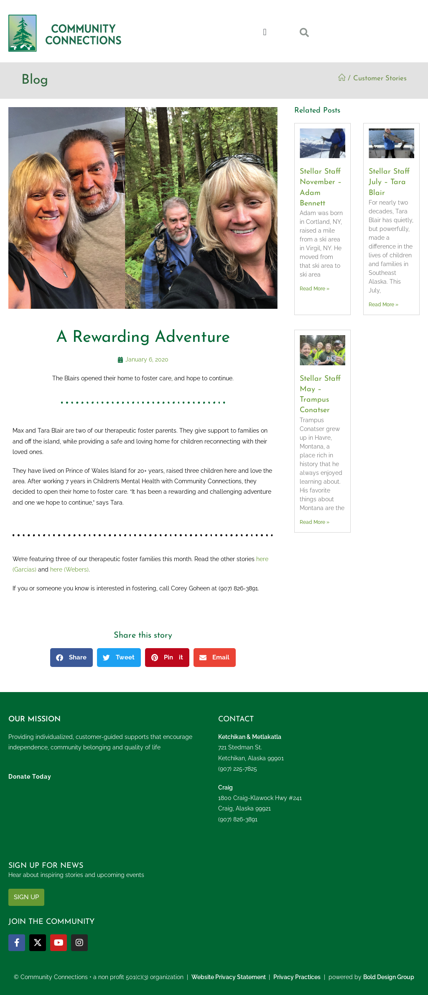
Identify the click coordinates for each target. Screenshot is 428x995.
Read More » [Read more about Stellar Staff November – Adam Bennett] (314, 289)
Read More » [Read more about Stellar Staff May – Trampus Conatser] (314, 522)
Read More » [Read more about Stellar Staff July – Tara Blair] (383, 305)
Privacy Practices (297, 977)
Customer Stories (380, 78)
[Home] (341, 78)
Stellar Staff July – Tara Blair (389, 182)
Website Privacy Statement (228, 977)
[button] (265, 32)
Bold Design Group (388, 977)
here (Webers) (69, 569)
